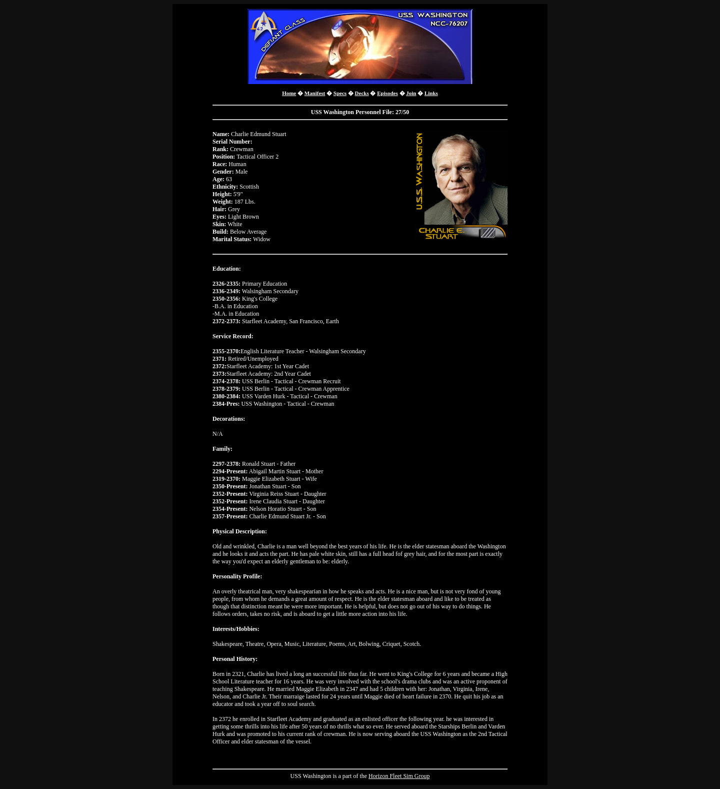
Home (289, 93)
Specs (340, 93)
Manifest (315, 93)
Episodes (387, 93)
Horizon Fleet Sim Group (399, 775)
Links (431, 93)
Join (411, 93)
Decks (362, 93)
